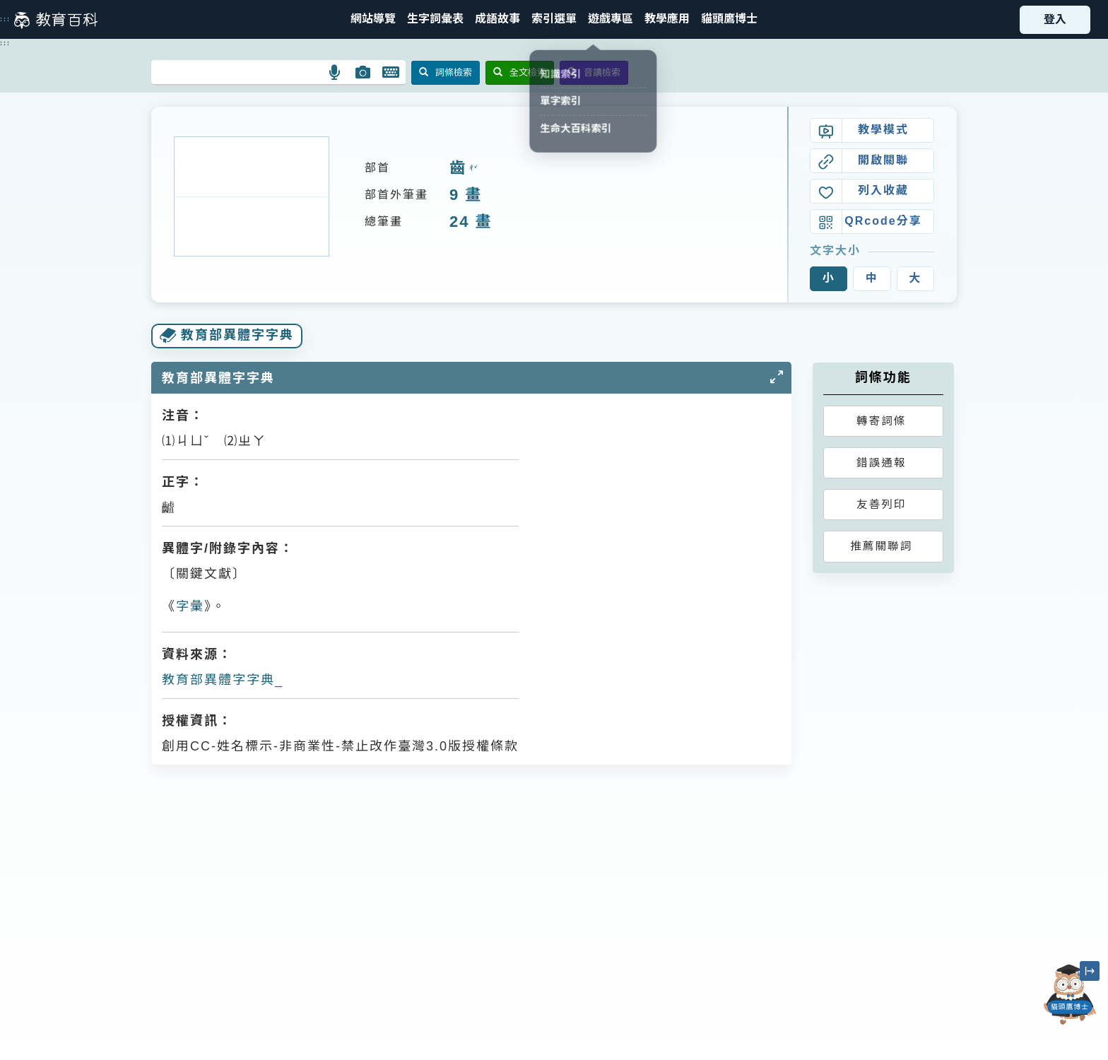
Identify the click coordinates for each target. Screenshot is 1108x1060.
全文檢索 (519, 72)
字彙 (190, 606)
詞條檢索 (445, 72)
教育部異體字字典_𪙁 (223, 680)
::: (5, 19)
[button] (554, 19)
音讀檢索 (593, 72)
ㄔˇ (471, 168)
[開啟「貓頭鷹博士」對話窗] (1069, 995)
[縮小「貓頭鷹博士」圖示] (1090, 971)
